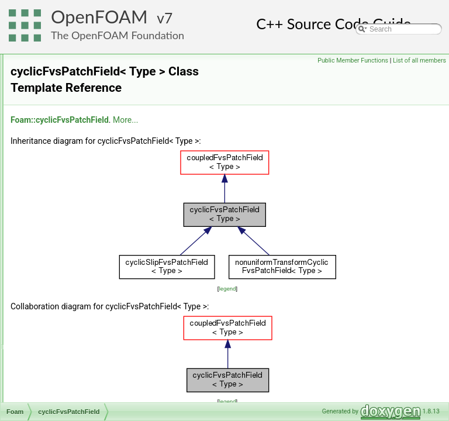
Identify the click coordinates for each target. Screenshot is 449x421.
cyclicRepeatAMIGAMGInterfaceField (106, 389)
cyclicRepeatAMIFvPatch (87, 337)
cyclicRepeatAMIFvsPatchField (96, 363)
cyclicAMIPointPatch (80, 170)
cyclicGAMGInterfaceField (88, 260)
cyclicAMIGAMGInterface (87, 119)
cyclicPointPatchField (81, 312)
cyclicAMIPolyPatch (78, 196)
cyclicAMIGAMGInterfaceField (94, 131)
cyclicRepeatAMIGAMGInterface (98, 376)
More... (271, 120)
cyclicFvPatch (69, 209)
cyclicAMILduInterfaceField (90, 157)
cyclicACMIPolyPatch (81, 67)
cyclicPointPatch (73, 299)
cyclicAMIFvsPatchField (85, 106)
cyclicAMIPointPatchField (87, 183)
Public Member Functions (352, 60)
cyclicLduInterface (76, 273)
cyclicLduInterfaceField (83, 286)
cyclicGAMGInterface (81, 247)
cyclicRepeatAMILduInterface (93, 402)
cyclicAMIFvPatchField (83, 93)
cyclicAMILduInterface (82, 144)
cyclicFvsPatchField (78, 234)
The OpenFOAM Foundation (117, 35)
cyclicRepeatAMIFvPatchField (94, 350)
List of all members (419, 60)
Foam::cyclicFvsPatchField (206, 120)
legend (300, 288)
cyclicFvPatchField (77, 222)
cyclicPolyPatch (72, 324)
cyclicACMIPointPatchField (90, 54)
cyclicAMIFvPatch (75, 80)
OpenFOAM (99, 16)
